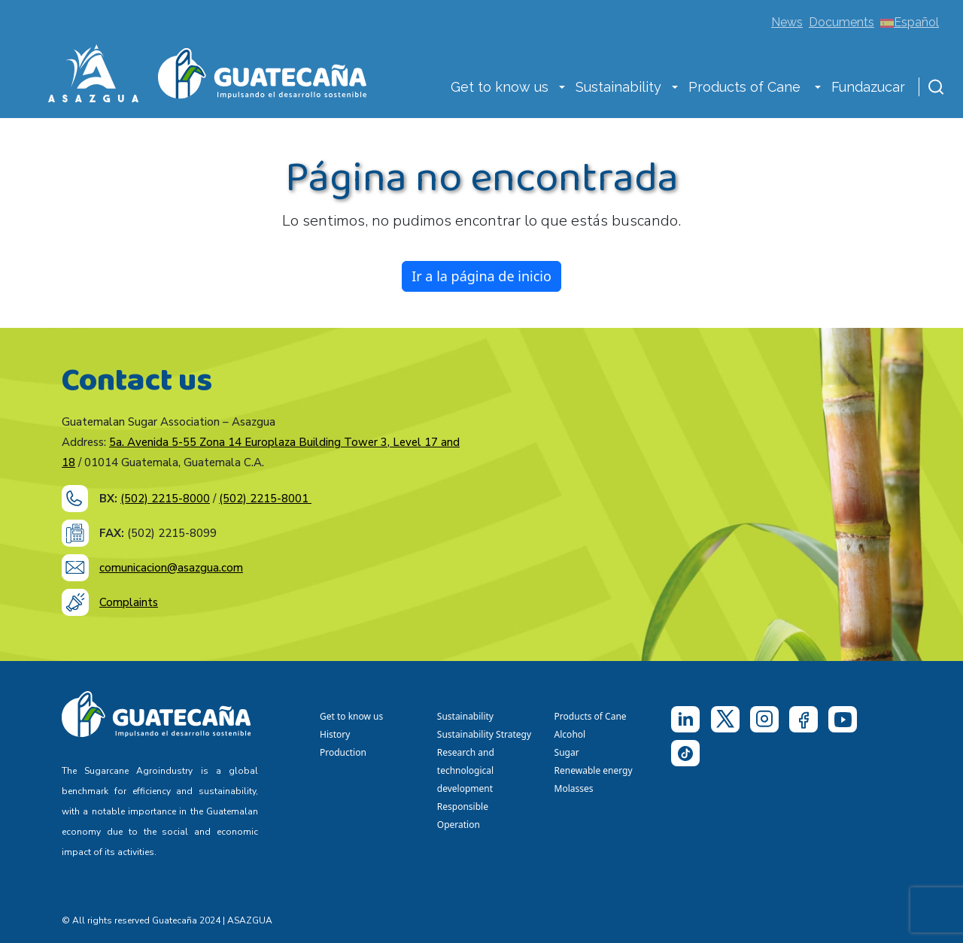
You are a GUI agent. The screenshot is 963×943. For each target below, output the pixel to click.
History (335, 734)
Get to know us (499, 87)
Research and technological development (467, 770)
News (787, 22)
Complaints (128, 602)
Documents (841, 22)
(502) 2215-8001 (265, 498)
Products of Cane (746, 87)
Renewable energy (594, 770)
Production (343, 752)
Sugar (566, 752)
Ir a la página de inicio (481, 276)
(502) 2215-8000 (165, 498)
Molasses (574, 788)
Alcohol (570, 734)
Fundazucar (868, 87)
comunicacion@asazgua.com (171, 567)
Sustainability (618, 87)
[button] (562, 89)
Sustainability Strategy (484, 734)
